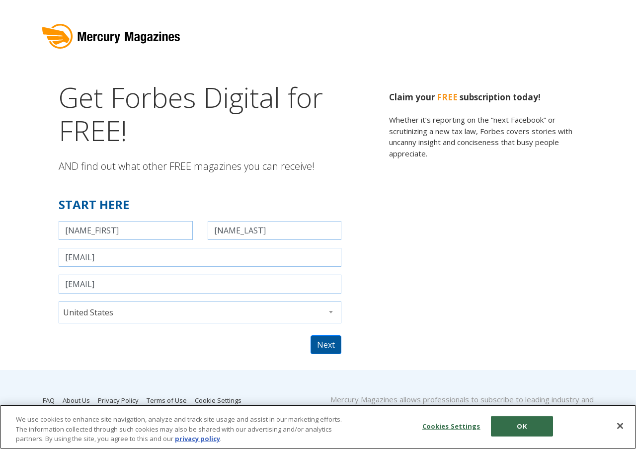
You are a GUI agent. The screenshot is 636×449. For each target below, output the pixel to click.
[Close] (620, 426)
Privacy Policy (118, 400)
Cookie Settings (218, 400)
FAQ (49, 400)
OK (521, 425)
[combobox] (200, 312)
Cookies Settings (451, 425)
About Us (76, 400)
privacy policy (197, 438)
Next (326, 344)
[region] (318, 427)
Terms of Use (167, 400)
